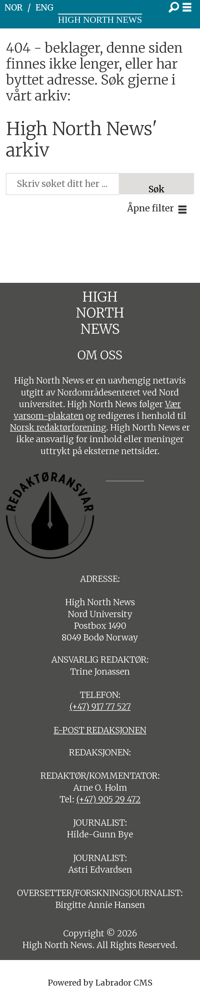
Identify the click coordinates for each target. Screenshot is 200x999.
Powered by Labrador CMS (100, 983)
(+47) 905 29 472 (108, 799)
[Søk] (174, 8)
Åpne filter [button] (150, 208)
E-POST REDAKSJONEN (100, 730)
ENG (44, 7)
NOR (14, 7)
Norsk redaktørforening (58, 427)
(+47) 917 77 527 (100, 706)
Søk (156, 189)
